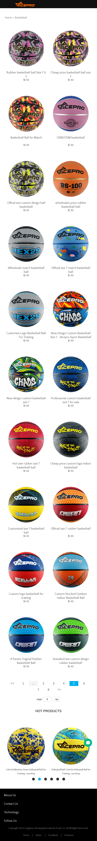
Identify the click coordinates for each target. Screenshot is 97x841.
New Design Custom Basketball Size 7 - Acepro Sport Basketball (70, 335)
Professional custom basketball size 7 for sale (71, 400)
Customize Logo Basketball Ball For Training (26, 335)
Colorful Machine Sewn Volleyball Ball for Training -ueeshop (26, 771)
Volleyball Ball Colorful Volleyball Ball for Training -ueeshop (71, 771)
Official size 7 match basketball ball (70, 270)
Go (57, 699)
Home (8, 17)
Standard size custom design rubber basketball (71, 661)
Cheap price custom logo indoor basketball (70, 465)
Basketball (21, 17)
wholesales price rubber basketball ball (70, 205)
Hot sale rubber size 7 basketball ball (26, 465)
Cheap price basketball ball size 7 (71, 74)
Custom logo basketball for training (26, 596)
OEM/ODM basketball (71, 137)
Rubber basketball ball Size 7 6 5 (26, 74)
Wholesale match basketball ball (26, 270)
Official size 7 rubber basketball (71, 528)
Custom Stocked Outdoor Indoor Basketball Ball (71, 596)
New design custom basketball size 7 (26, 400)
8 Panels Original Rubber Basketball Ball (26, 661)
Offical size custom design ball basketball (26, 205)
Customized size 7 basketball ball (26, 530)
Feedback (53, 835)
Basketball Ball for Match (26, 137)
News (39, 835)
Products (69, 835)
